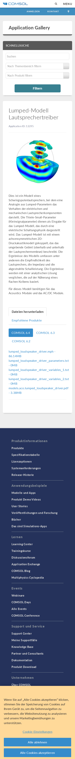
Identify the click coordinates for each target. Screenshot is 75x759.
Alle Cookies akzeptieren (37, 752)
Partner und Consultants (28, 653)
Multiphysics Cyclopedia (28, 577)
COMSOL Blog (21, 571)
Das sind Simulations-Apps (29, 526)
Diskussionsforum (23, 557)
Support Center (22, 633)
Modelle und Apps (24, 493)
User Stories (20, 506)
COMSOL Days (21, 602)
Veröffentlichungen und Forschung (34, 513)
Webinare (18, 595)
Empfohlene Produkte (27, 320)
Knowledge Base (23, 647)
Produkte (18, 448)
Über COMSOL (21, 685)
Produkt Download (24, 667)
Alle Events (19, 609)
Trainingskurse (21, 551)
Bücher (16, 519)
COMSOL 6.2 (21, 341)
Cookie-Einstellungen (37, 731)
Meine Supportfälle (24, 640)
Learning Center (22, 544)
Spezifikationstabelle (26, 455)
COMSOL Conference (26, 615)
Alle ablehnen (37, 742)
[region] (37, 722)
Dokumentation (22, 660)
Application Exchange (26, 564)
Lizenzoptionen (22, 461)
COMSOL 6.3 (45, 332)
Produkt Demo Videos (26, 499)
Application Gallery (29, 27)
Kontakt (53, 11)
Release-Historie (23, 475)
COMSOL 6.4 (21, 332)
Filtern (37, 88)
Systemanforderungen (26, 468)
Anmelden (33, 11)
